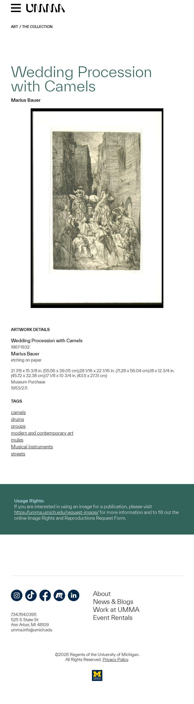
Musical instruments (32, 446)
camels (18, 412)
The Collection (37, 27)
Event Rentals (112, 617)
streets (18, 453)
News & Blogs (113, 601)
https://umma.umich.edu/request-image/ (56, 512)
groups (18, 426)
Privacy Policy (115, 659)
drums (17, 419)
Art (14, 27)
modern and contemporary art (42, 433)
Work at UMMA (116, 609)
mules (17, 439)
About (102, 593)
